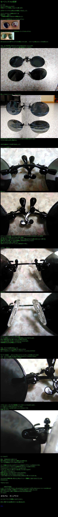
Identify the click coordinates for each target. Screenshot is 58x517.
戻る (2, 506)
